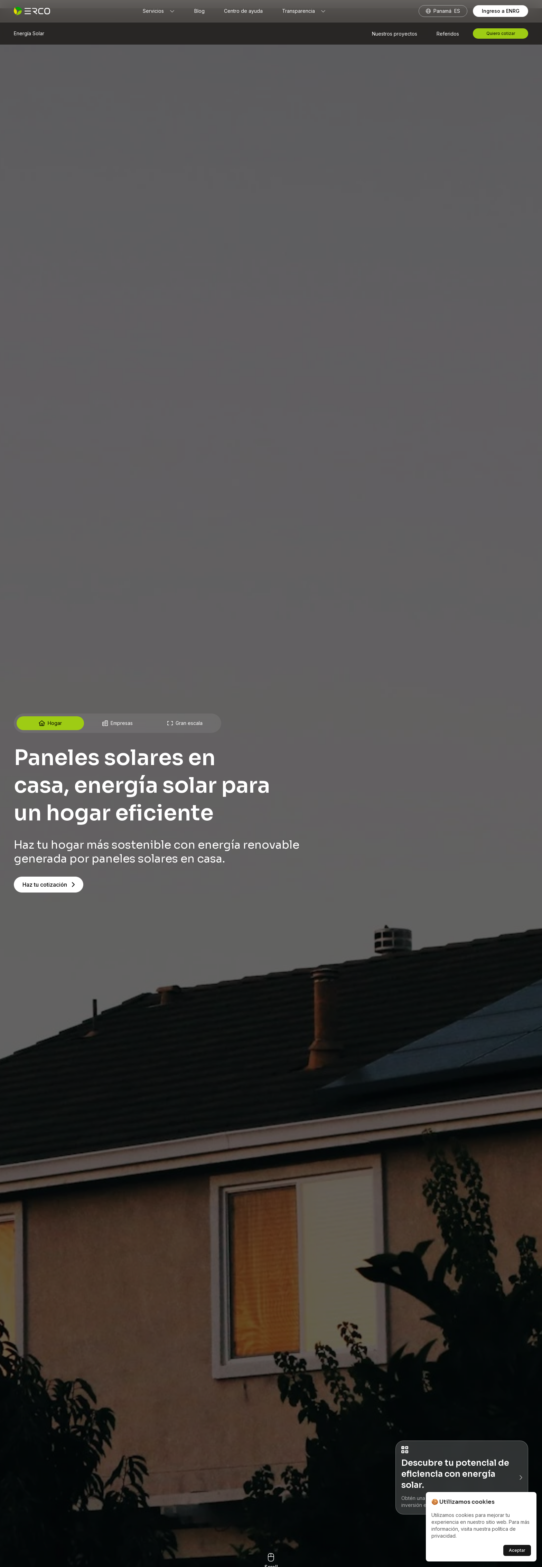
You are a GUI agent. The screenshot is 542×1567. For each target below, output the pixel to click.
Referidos (448, 34)
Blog (199, 11)
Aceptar (517, 1550)
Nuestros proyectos (394, 34)
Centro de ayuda (243, 11)
